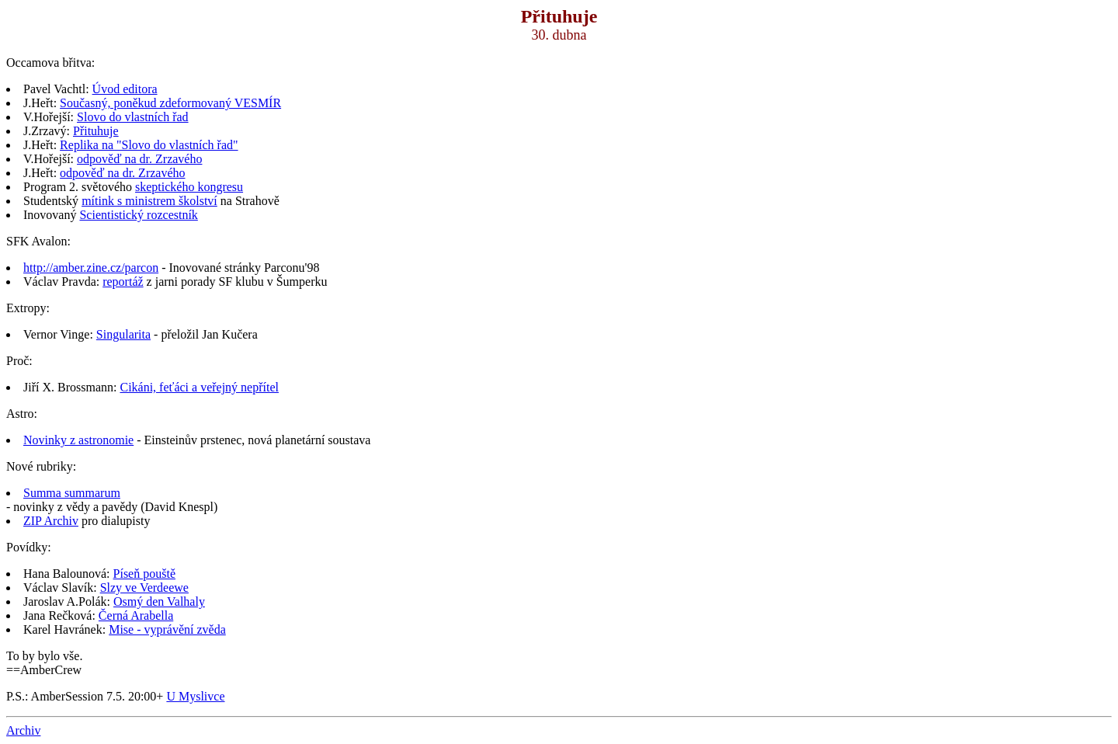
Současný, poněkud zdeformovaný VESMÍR (170, 103)
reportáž (122, 281)
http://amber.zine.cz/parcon (90, 267)
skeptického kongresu (189, 186)
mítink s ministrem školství (149, 200)
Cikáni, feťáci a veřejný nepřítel (199, 387)
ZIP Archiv (50, 520)
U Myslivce (195, 696)
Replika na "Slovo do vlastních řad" (149, 144)
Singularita (123, 334)
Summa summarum (71, 492)
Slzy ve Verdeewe (144, 587)
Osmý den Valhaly (159, 601)
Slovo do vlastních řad (133, 116)
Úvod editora (125, 89)
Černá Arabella (136, 615)
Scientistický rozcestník (138, 214)
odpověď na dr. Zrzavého (139, 158)
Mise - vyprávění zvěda (167, 629)
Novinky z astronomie (78, 440)
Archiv (23, 730)
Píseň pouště (144, 573)
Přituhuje (96, 130)
